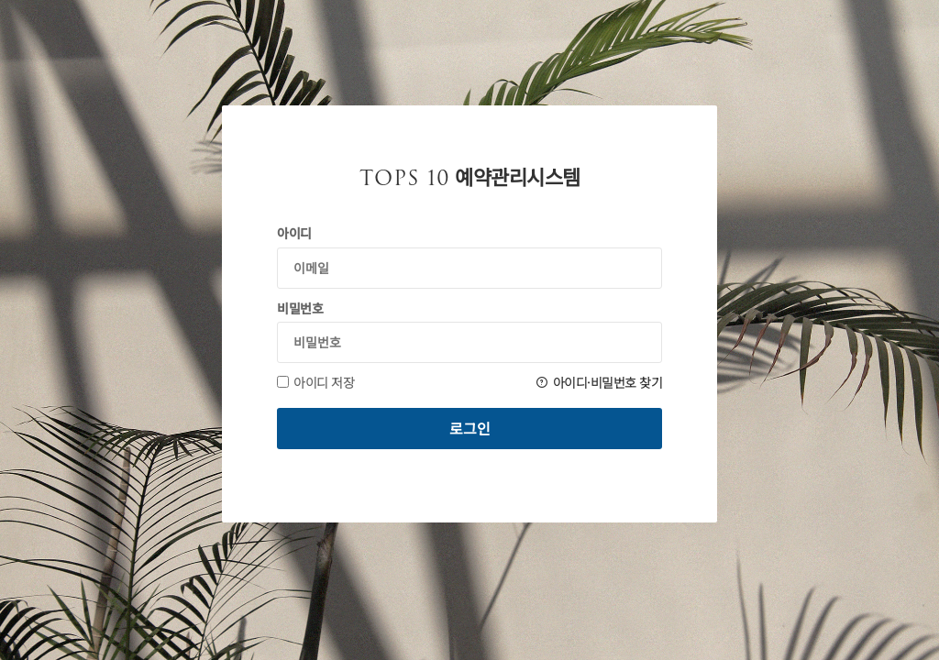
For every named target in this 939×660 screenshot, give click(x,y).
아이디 (294, 233)
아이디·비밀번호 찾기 (599, 382)
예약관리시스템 (469, 177)
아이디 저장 (315, 382)
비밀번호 (300, 308)
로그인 (470, 428)
